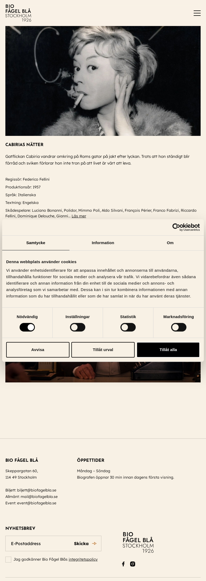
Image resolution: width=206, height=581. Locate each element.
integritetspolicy (83, 559)
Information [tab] (103, 242)
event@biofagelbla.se (36, 503)
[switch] (197, 13)
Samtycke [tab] (35, 242)
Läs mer (81, 216)
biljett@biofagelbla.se (36, 490)
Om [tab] (170, 242)
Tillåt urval (103, 349)
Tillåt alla (168, 349)
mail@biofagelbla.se (39, 496)
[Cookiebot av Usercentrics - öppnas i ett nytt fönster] (176, 227)
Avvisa (37, 349)
